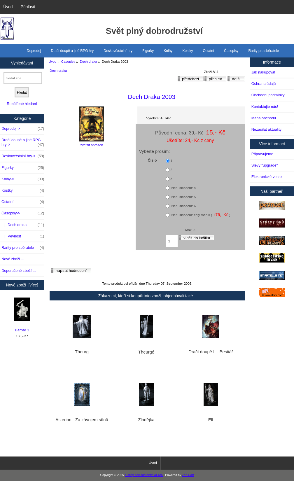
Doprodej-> (22, 128)
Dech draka (88, 61)
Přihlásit (28, 6)
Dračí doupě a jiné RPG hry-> (22, 142)
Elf (210, 419)
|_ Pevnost (22, 236)
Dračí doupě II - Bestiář (210, 351)
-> (22, 213)
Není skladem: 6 (183, 206)
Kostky (187, 51)
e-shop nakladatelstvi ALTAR (144, 475)
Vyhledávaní (22, 62)
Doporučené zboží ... (18, 270)
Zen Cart (188, 475)
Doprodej (34, 51)
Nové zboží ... (12, 259)
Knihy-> (22, 179)
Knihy (168, 51)
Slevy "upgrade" (264, 165)
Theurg (82, 351)
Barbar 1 (22, 315)
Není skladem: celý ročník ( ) (200, 214)
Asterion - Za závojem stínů (81, 419)
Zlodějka (146, 419)
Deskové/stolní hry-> (22, 156)
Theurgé (146, 352)
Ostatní (208, 51)
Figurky (148, 51)
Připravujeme (262, 154)
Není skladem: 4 (183, 188)
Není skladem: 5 (183, 197)
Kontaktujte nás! (264, 106)
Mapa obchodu (263, 118)
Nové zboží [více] (22, 285)
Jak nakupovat (263, 72)
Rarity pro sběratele (263, 51)
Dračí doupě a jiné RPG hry (72, 51)
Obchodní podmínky (268, 95)
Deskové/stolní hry (118, 51)
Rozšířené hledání (22, 104)
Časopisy (68, 61)
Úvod (8, 6)
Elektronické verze (266, 176)
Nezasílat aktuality (266, 129)
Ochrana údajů (263, 83)
